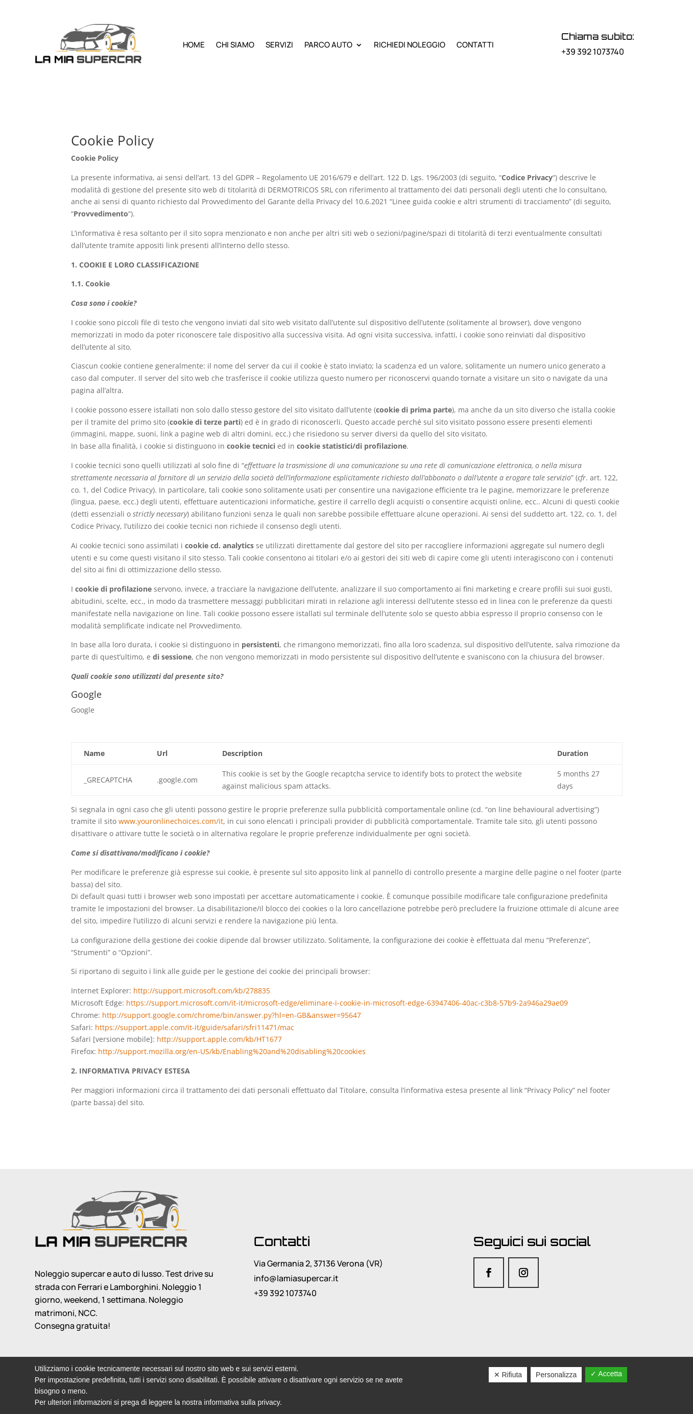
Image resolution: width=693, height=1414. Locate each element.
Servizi (279, 44)
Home (194, 44)
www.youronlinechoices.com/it (170, 821)
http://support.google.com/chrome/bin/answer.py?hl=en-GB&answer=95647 (231, 1015)
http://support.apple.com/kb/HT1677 (219, 1039)
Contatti (475, 44)
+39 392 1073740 (592, 51)
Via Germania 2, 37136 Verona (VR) (318, 1263)
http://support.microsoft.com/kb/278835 (201, 990)
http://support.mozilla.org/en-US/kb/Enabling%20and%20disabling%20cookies (232, 1051)
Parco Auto (328, 44)
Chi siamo (235, 44)
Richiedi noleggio (409, 44)
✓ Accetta (606, 1374)
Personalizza (556, 1375)
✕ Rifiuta (508, 1375)
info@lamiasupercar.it (296, 1278)
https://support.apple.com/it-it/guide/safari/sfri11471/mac (194, 1027)
